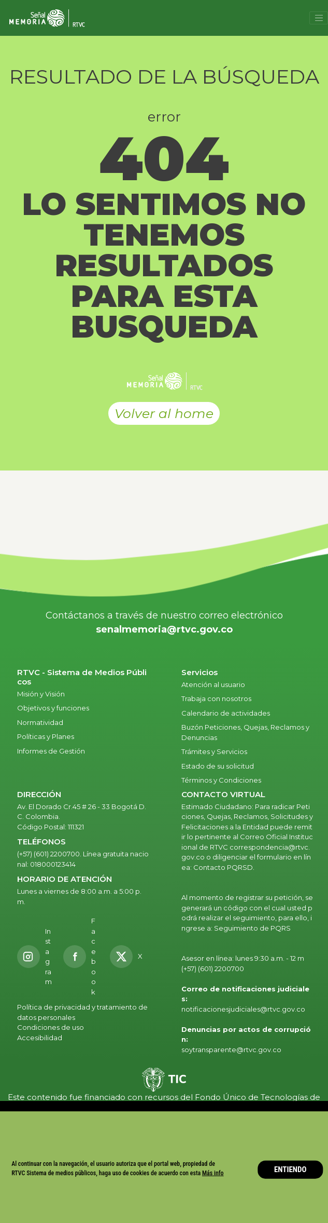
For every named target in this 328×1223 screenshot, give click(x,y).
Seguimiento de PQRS (252, 928)
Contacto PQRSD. (223, 867)
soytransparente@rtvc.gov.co (231, 1049)
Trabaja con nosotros (216, 698)
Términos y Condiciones (221, 780)
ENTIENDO (290, 1169)
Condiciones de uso (50, 1027)
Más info (213, 1173)
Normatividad (40, 722)
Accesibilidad (40, 1037)
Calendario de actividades (225, 713)
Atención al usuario (214, 684)
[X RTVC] (129, 956)
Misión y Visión (41, 694)
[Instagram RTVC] (34, 956)
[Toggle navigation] (318, 18)
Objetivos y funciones (53, 708)
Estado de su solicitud (217, 766)
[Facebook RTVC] (80, 956)
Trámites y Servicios (214, 751)
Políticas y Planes (45, 736)
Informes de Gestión (51, 751)
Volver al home (164, 413)
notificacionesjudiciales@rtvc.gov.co (243, 1009)
